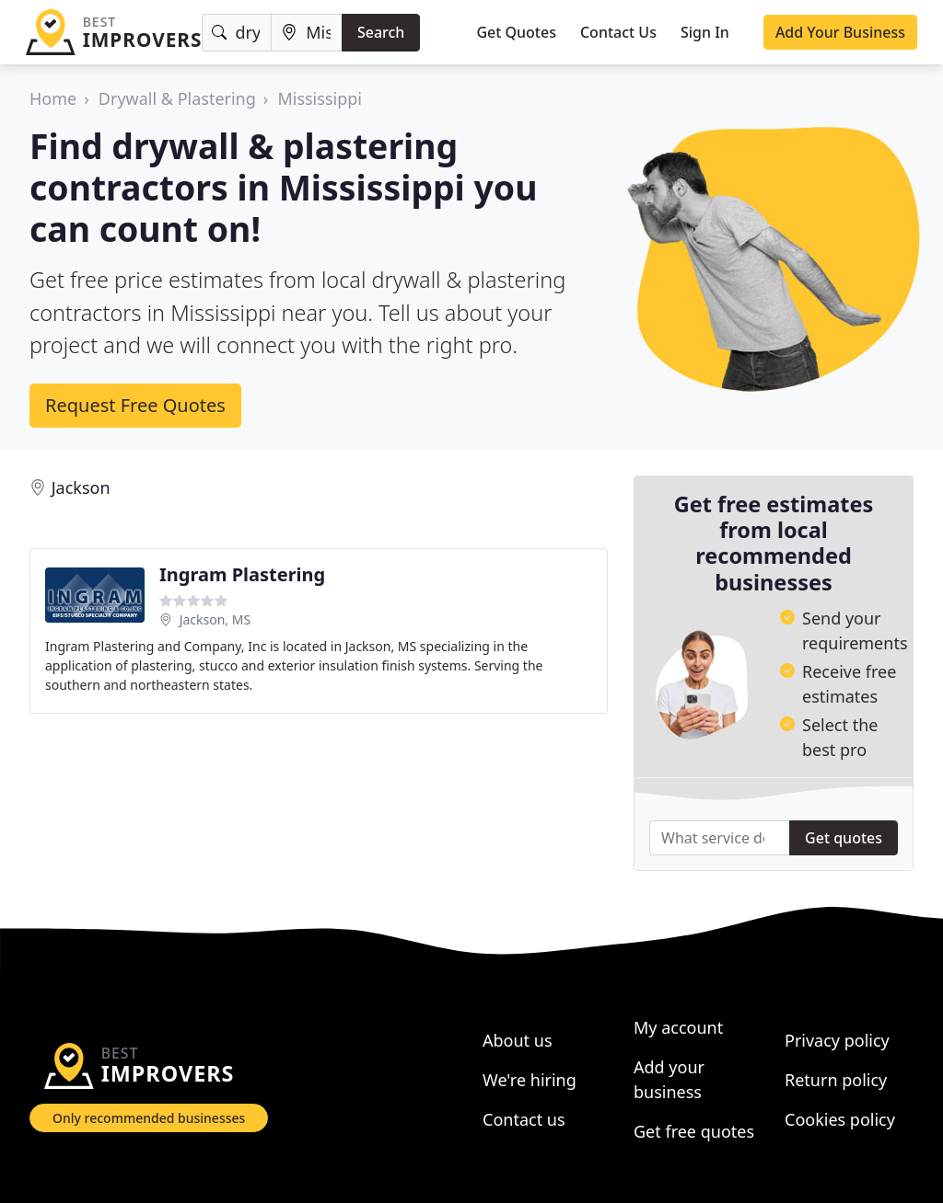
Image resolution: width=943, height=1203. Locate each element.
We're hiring (529, 1080)
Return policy (836, 1080)
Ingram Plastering (242, 574)
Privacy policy (837, 1040)
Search (380, 32)
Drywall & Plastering (177, 98)
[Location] (307, 33)
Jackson (81, 487)
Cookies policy (840, 1119)
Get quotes (843, 838)
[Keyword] (237, 33)
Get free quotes (694, 1131)
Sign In (705, 32)
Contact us (524, 1119)
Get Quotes (516, 32)
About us (518, 1040)
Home (52, 98)
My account (678, 1027)
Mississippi (319, 98)
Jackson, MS (215, 619)
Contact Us (618, 32)
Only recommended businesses (148, 1118)
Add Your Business (840, 32)
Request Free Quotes (135, 405)
